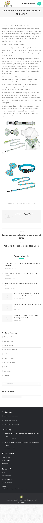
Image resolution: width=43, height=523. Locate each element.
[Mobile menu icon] (39, 4)
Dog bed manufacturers (11, 416)
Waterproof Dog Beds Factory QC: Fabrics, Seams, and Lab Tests (22, 264)
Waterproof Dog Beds (10, 350)
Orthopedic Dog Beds (10, 337)
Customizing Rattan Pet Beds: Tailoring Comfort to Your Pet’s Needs (26, 295)
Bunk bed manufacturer (11, 420)
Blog (14, 203)
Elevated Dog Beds (9, 362)
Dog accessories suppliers (11, 424)
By (21, 203)
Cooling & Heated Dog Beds (12, 354)
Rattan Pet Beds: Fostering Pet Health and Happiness (27, 305)
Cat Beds (6, 375)
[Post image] (2, 263)
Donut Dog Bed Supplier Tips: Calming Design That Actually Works (21, 274)
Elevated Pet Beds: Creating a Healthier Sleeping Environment (26, 316)
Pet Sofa (6, 367)
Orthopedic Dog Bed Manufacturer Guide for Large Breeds (21, 284)
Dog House (7, 371)
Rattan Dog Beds (9, 358)
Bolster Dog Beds (9, 345)
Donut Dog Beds (9, 341)
